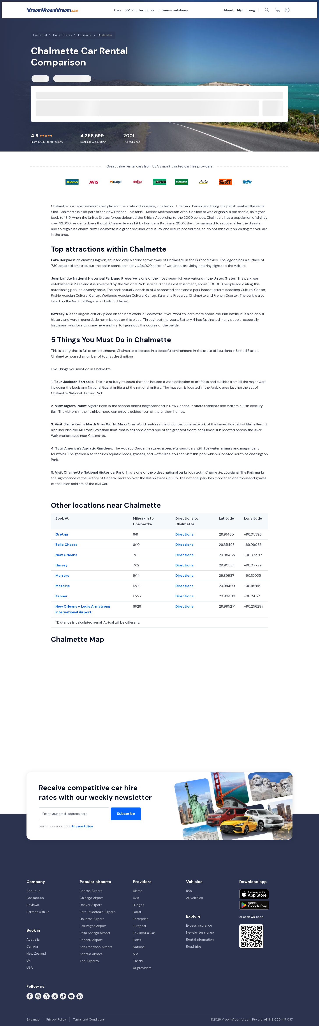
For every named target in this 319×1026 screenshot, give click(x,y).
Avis (136, 898)
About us (33, 891)
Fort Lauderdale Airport (97, 912)
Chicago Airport (92, 898)
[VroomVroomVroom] (52, 10)
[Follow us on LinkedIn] (79, 996)
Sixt (136, 954)
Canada (32, 946)
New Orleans (66, 555)
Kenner (61, 596)
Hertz (137, 940)
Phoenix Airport (91, 940)
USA (29, 967)
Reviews (32, 905)
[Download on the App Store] (254, 894)
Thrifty (138, 961)
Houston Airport (92, 919)
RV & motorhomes (140, 10)
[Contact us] (277, 10)
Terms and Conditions (89, 1019)
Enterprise (140, 919)
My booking (246, 10)
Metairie (62, 586)
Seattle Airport (91, 954)
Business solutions (173, 10)
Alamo (137, 891)
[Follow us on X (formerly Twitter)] (54, 996)
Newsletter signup (200, 932)
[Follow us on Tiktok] (63, 996)
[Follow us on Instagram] (38, 996)
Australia (33, 939)
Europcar (139, 926)
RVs (189, 891)
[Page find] (267, 10)
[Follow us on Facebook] (29, 996)
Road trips (194, 946)
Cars (117, 10)
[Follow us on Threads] (46, 996)
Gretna (61, 534)
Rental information (200, 939)
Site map (33, 1019)
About (229, 10)
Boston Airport (91, 891)
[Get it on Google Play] (254, 905)
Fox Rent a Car (144, 933)
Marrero (62, 575)
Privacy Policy (82, 826)
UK (28, 960)
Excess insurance (199, 925)
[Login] (287, 10)
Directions (184, 534)
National (139, 947)
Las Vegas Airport (93, 926)
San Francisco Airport (96, 947)
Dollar (137, 912)
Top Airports (89, 961)
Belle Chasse (66, 544)
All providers (142, 968)
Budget (138, 905)
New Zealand (36, 953)
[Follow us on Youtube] (71, 996)
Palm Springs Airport (95, 933)
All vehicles (194, 898)
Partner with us (37, 912)
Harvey (61, 565)
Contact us (35, 898)
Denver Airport (91, 905)
